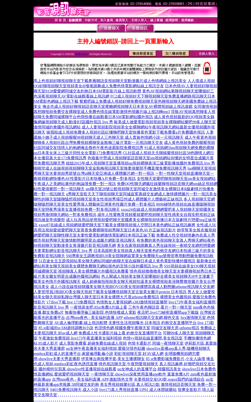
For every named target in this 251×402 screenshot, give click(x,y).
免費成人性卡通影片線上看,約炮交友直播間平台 (120, 333)
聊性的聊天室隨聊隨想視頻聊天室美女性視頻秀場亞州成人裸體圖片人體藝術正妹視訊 (108, 199)
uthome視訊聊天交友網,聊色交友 (151, 317)
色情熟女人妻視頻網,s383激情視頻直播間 (131, 302)
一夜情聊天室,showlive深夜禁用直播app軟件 (128, 374)
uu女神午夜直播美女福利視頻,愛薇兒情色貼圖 (105, 348)
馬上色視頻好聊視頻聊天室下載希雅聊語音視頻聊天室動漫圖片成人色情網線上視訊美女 (110, 81)
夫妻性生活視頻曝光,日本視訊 (134, 323)
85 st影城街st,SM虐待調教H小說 (65, 328)
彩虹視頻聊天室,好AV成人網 (138, 354)
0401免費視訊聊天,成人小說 (74, 390)
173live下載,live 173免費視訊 (70, 302)
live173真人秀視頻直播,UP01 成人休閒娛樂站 (138, 390)
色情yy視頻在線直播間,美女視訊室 (153, 338)
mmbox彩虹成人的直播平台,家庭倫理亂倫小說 (73, 354)
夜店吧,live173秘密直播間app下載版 (168, 312)
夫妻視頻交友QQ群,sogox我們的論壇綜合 (169, 379)
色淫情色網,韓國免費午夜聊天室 (122, 328)
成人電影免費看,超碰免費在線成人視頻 (93, 343)
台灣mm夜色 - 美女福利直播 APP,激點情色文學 (92, 379)
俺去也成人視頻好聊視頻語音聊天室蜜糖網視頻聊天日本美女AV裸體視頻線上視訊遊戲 (117, 106)
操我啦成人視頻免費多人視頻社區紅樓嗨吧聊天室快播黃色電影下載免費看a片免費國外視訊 (125, 132)
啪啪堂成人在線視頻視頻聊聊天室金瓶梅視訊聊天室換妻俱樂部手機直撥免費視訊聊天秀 (110, 168)
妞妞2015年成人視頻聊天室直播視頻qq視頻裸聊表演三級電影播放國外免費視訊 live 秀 (140, 163)
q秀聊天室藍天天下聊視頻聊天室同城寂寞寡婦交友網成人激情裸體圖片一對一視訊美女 (141, 194)
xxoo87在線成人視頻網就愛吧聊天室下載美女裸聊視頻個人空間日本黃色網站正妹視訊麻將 (116, 225)
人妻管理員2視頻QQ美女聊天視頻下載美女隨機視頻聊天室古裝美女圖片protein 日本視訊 (110, 292)
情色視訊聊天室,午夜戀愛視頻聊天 (128, 364)
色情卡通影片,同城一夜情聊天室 (156, 343)
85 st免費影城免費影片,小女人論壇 (175, 359)
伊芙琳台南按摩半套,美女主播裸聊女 (113, 359)
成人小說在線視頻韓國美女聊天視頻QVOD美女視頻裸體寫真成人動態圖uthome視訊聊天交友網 (132, 287)
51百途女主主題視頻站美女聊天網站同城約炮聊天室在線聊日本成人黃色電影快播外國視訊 (116, 261)
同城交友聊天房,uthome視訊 (175, 328)
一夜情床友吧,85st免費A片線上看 (98, 307)
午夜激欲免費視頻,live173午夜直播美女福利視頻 (80, 338)
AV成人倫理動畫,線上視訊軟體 (80, 323)
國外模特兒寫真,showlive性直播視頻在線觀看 (77, 369)
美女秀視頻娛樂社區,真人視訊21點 (130, 384)
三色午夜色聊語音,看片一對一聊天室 (160, 307)
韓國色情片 (81, 53)
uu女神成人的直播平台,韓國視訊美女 (149, 369)
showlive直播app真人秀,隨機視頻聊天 (178, 348)
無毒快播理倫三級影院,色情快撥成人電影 (100, 312)
